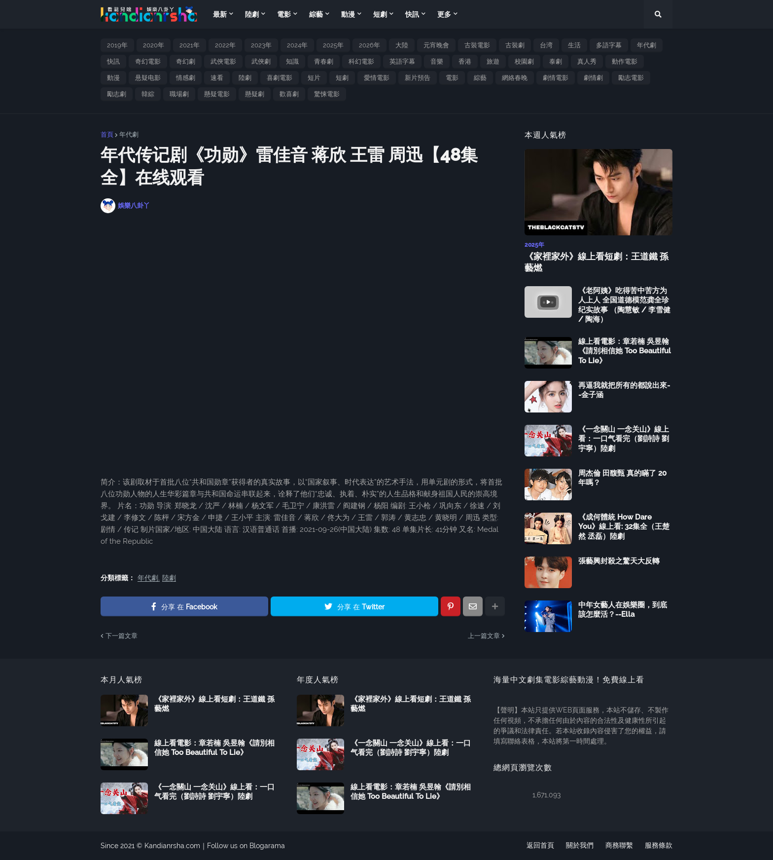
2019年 (117, 45)
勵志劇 (116, 94)
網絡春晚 (514, 77)
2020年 (153, 45)
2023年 (261, 45)
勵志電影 (631, 77)
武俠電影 (223, 61)
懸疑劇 (254, 94)
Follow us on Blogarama (246, 846)
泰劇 (555, 61)
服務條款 (658, 846)
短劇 (342, 77)
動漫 (113, 77)
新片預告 (417, 77)
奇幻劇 (185, 61)
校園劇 (524, 61)
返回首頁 (540, 846)
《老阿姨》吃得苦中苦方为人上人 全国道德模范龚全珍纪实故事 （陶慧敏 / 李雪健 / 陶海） (624, 305)
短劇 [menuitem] (380, 14)
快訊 (113, 61)
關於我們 (580, 846)
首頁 (107, 134)
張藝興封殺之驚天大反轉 (619, 561)
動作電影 (624, 61)
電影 (452, 77)
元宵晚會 (436, 45)
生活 (574, 45)
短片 (314, 77)
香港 (464, 61)
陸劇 (245, 77)
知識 (292, 61)
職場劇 (179, 94)
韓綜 (147, 94)
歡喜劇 (289, 94)
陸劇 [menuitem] (252, 14)
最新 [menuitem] (220, 14)
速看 (217, 77)
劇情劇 (593, 77)
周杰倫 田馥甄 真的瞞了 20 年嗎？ (622, 478)
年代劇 (646, 45)
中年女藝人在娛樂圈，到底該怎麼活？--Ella (622, 609)
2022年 (225, 45)
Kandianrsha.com (172, 846)
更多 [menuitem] (444, 14)
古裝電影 (477, 45)
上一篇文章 (484, 635)
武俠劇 (261, 61)
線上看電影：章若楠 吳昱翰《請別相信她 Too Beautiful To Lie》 (624, 351)
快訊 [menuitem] (412, 14)
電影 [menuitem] (284, 14)
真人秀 (587, 61)
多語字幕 (609, 45)
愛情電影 (376, 77)
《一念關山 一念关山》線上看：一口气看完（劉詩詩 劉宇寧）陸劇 (623, 439)
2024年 (297, 45)
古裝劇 (515, 45)
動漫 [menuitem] (348, 14)
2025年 (333, 45)
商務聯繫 (619, 846)
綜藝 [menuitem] (316, 14)
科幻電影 (361, 61)
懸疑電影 (217, 94)
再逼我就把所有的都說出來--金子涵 (624, 390)
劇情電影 (555, 77)
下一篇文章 (121, 635)
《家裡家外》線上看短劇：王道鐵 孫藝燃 (596, 262)
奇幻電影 (148, 61)
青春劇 (323, 61)
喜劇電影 (279, 77)
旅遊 (493, 61)
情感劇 (185, 77)
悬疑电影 (148, 77)
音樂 (436, 61)
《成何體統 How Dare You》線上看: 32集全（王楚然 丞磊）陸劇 (623, 527)
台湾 (546, 45)
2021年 (189, 45)
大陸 (401, 45)
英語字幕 (402, 61)
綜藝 (480, 77)
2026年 (369, 45)
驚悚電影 (327, 94)
